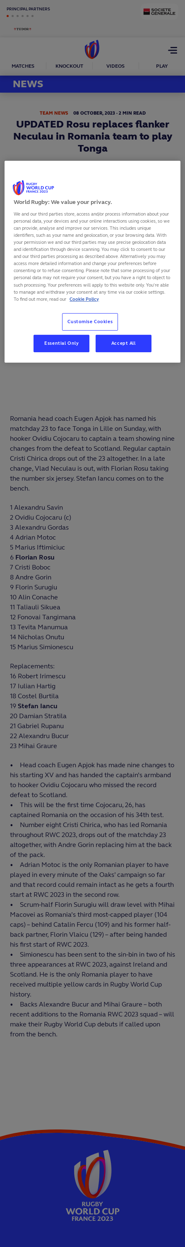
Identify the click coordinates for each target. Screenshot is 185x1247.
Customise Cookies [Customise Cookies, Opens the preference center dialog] (90, 321)
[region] (92, 261)
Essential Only (61, 343)
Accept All (123, 343)
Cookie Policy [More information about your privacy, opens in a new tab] (84, 299)
